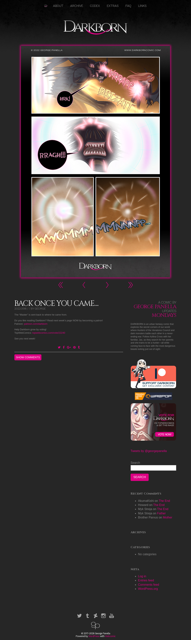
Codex (95, 6)
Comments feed (148, 584)
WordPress (93, 636)
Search (135, 462)
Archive (76, 6)
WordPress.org (148, 588)
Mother (167, 517)
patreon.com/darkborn (35, 323)
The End (164, 500)
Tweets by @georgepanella (149, 451)
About (58, 6)
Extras (112, 6)
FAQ (128, 6)
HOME (46, 6)
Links (142, 6)
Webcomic (110, 636)
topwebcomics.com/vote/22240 (48, 332)
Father (161, 513)
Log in (142, 576)
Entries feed (146, 580)
